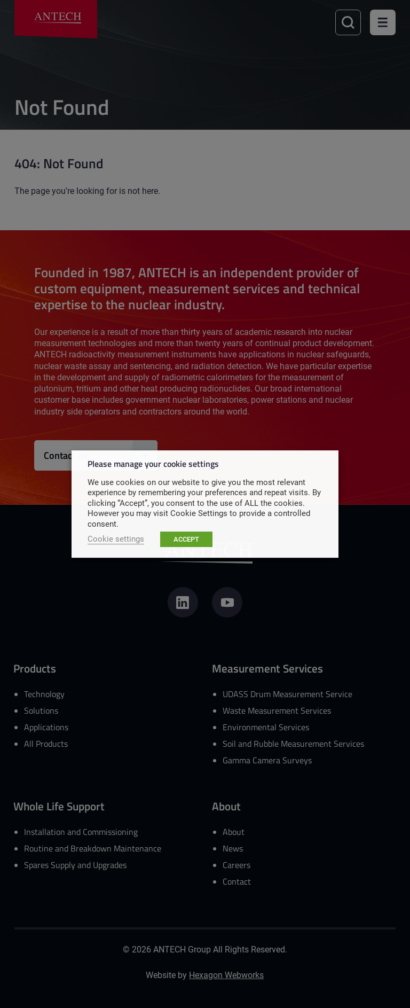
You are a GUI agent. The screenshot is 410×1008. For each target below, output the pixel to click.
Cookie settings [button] (116, 539)
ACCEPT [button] (186, 539)
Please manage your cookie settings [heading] (153, 463)
